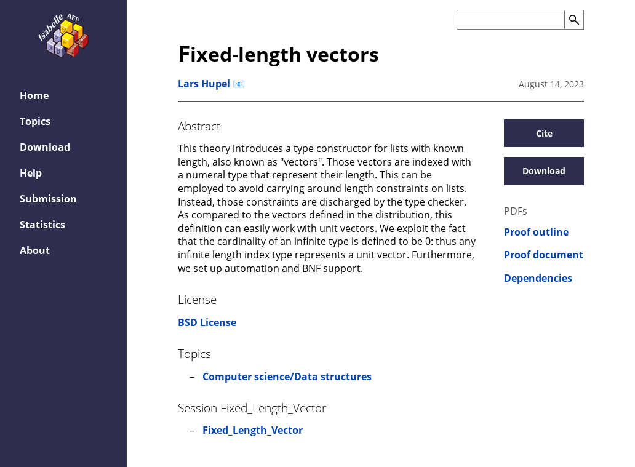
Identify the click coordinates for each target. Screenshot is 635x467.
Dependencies (538, 278)
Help (31, 173)
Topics (35, 121)
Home (34, 95)
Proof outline (536, 232)
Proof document (543, 255)
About (35, 250)
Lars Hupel (204, 83)
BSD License (207, 322)
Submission (48, 199)
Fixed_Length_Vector (252, 430)
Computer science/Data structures (287, 376)
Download (45, 147)
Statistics (42, 224)
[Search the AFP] (510, 20)
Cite (544, 133)
